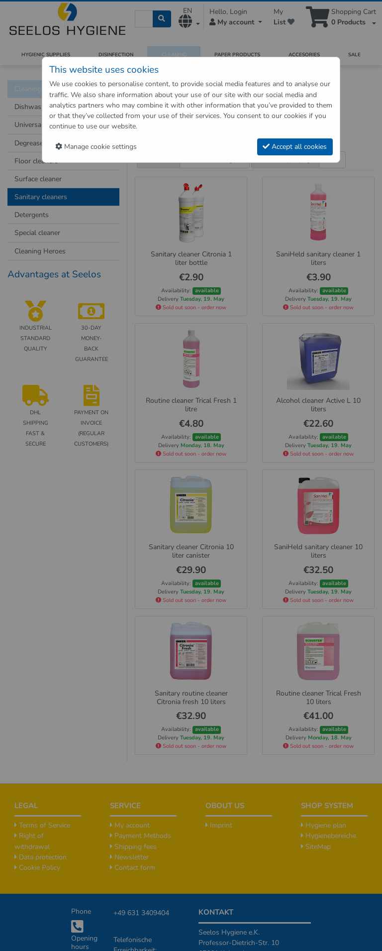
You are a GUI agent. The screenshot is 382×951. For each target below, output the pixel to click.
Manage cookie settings (96, 146)
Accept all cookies (295, 146)
